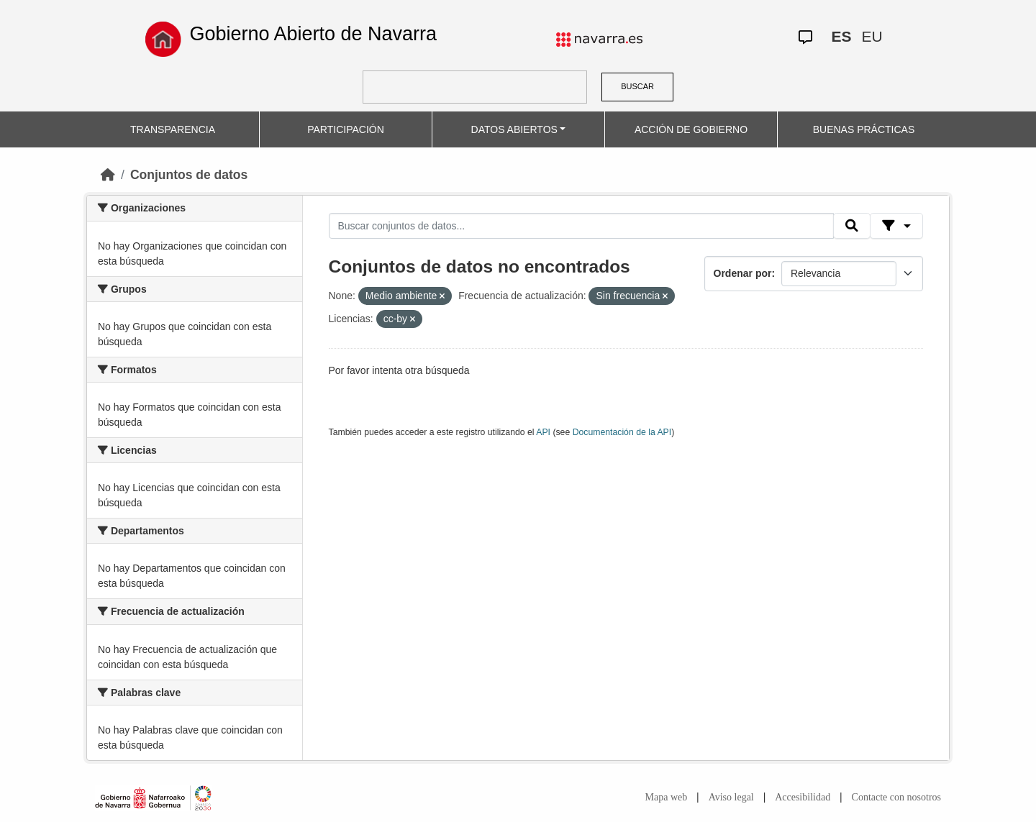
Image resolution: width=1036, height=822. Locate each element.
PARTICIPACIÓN (345, 129)
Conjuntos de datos (188, 175)
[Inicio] (108, 175)
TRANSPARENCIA (172, 129)
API (543, 432)
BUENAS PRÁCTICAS (864, 129)
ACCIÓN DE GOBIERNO (691, 129)
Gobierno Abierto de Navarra (313, 34)
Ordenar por (743, 273)
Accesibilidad (802, 797)
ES (841, 36)
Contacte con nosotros (896, 797)
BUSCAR (637, 86)
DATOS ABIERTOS (514, 129)
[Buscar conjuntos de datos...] (581, 226)
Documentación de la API (622, 432)
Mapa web (666, 797)
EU (871, 36)
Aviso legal (731, 797)
